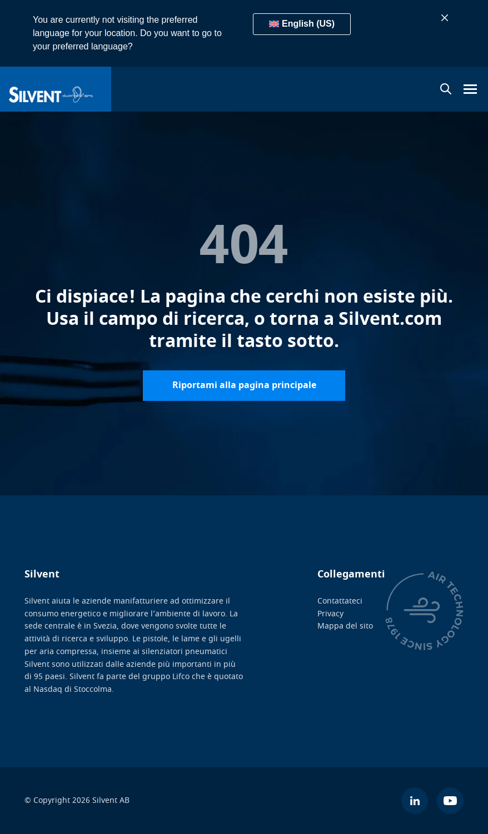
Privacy (330, 614)
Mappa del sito (345, 626)
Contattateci (339, 601)
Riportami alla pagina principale (244, 385)
